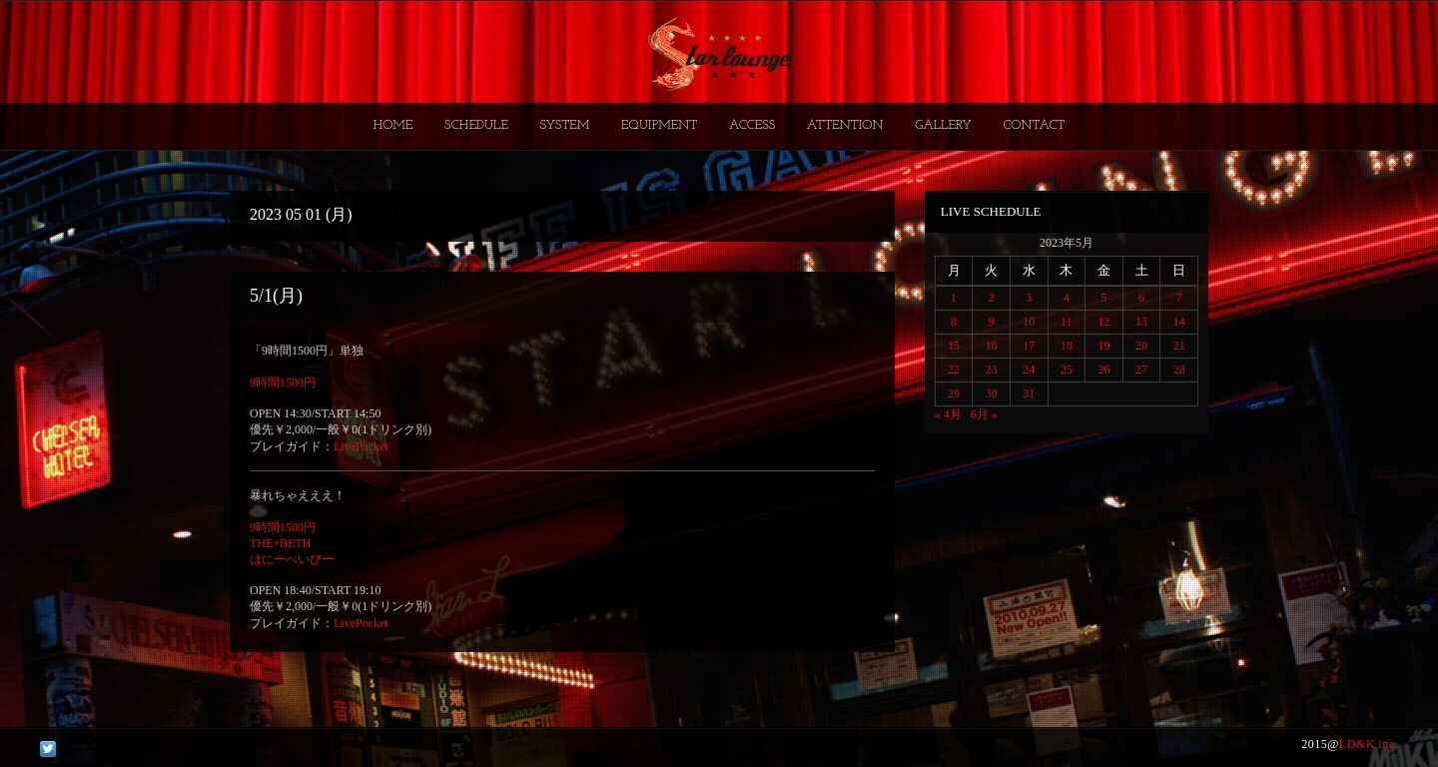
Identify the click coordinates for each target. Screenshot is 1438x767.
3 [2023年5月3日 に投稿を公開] (1029, 298)
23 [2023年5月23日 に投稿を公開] (992, 370)
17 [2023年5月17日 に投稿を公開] (1029, 346)
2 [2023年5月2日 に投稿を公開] (992, 298)
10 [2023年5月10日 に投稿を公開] (1029, 322)
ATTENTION (845, 125)
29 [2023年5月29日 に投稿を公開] (954, 393)
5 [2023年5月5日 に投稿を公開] (1103, 298)
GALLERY (943, 125)
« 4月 (948, 414)
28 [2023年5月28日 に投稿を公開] (1179, 370)
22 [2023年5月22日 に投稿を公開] (954, 370)
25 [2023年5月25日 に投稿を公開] (1067, 370)
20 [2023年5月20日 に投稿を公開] (1141, 346)
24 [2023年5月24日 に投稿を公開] (1029, 370)
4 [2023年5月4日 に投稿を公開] (1067, 298)
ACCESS (752, 125)
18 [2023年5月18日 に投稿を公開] (1067, 346)
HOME (393, 125)
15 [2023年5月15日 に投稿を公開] (954, 346)
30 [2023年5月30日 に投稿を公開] (992, 393)
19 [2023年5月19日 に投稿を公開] (1103, 346)
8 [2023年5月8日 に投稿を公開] (954, 322)
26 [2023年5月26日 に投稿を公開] (1103, 370)
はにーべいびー (292, 559)
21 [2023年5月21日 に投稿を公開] (1179, 346)
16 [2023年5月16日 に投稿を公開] (992, 346)
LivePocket (361, 446)
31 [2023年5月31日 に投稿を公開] (1029, 393)
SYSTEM (565, 125)
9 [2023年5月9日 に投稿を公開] (992, 322)
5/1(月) (276, 296)
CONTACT (1034, 125)
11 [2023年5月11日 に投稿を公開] (1067, 322)
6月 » (984, 414)
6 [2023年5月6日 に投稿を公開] (1141, 298)
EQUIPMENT (659, 125)
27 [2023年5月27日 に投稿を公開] (1141, 370)
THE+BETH (280, 543)
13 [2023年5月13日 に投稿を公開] (1141, 322)
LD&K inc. (1368, 744)
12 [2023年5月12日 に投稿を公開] (1103, 322)
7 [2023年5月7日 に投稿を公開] (1179, 298)
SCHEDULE (476, 125)
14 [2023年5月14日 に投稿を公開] (1179, 322)
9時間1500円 (283, 382)
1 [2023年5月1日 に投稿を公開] (954, 298)
